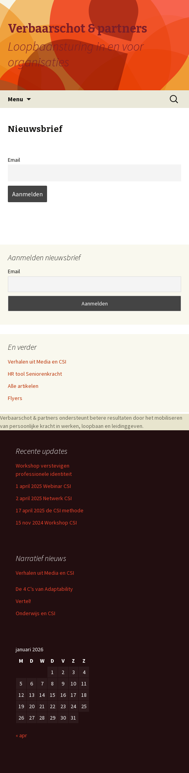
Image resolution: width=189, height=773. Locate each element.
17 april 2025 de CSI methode (50, 510)
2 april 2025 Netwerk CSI (44, 498)
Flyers (15, 398)
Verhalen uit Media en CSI (37, 361)
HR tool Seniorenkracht (35, 373)
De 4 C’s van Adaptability (44, 588)
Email (14, 159)
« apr (21, 735)
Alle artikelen (23, 385)
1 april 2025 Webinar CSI (43, 486)
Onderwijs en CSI (35, 613)
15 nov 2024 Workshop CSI (46, 522)
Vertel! (23, 601)
